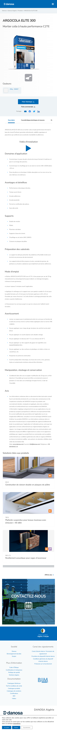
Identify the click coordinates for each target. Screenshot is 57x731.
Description (11, 120)
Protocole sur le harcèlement (43, 664)
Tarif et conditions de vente (14, 686)
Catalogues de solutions (14, 691)
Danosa (14, 651)
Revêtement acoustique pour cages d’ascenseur (25, 558)
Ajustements (26, 727)
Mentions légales (14, 675)
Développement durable (14, 654)
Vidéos (14, 698)
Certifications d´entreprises (14, 670)
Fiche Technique (27, 102)
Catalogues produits (14, 688)
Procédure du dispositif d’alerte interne (43, 656)
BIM (14, 696)
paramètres (16, 724)
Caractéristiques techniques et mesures (32, 120)
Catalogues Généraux (14, 683)
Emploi (14, 656)
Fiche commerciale (27, 107)
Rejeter (16, 727)
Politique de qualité (14, 672)
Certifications (14, 693)
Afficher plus (49, 575)
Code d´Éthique (14, 667)
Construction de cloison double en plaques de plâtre (27, 484)
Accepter (6, 727)
